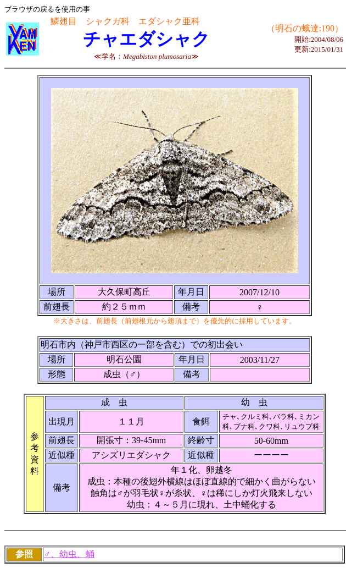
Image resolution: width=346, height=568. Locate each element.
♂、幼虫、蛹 (69, 554)
